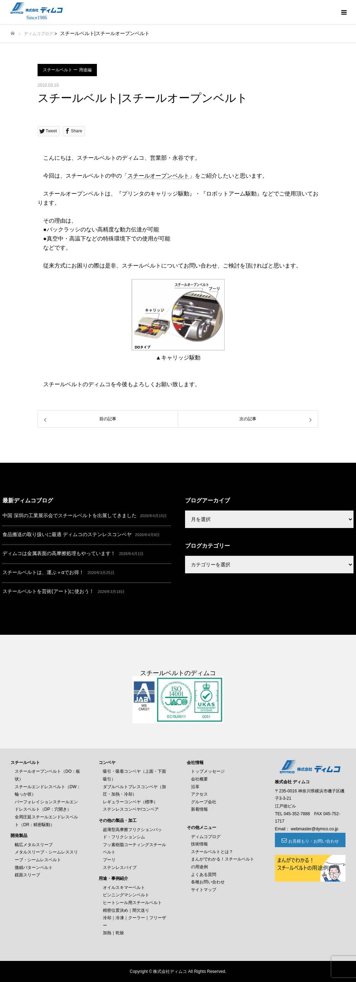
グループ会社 (203, 801)
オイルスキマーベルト (124, 887)
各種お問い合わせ (208, 881)
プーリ (109, 859)
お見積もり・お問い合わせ (313, 841)
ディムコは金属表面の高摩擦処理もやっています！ (59, 553)
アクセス (199, 794)
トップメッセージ (208, 771)
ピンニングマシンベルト (126, 894)
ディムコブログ (38, 33)
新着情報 (199, 809)
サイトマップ (203, 889)
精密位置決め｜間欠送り (126, 910)
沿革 (195, 786)
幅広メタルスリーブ (34, 844)
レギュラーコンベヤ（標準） (130, 801)
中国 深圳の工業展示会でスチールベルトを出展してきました (69, 515)
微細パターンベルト (34, 867)
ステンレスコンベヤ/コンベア (131, 809)
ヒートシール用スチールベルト (132, 902)
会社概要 (199, 779)
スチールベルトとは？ (212, 851)
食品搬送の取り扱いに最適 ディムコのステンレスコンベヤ (67, 534)
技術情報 (199, 844)
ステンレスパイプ (120, 867)
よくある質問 (203, 874)
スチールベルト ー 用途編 (67, 69)
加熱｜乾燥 (113, 932)
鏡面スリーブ (27, 874)
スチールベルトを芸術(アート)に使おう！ (48, 591)
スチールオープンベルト (158, 176)
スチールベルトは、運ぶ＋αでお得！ (43, 572)
